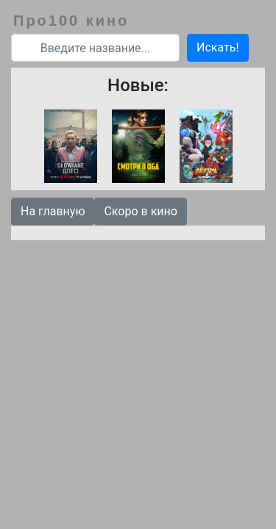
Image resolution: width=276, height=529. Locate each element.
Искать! (218, 47)
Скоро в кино (140, 211)
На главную (53, 211)
